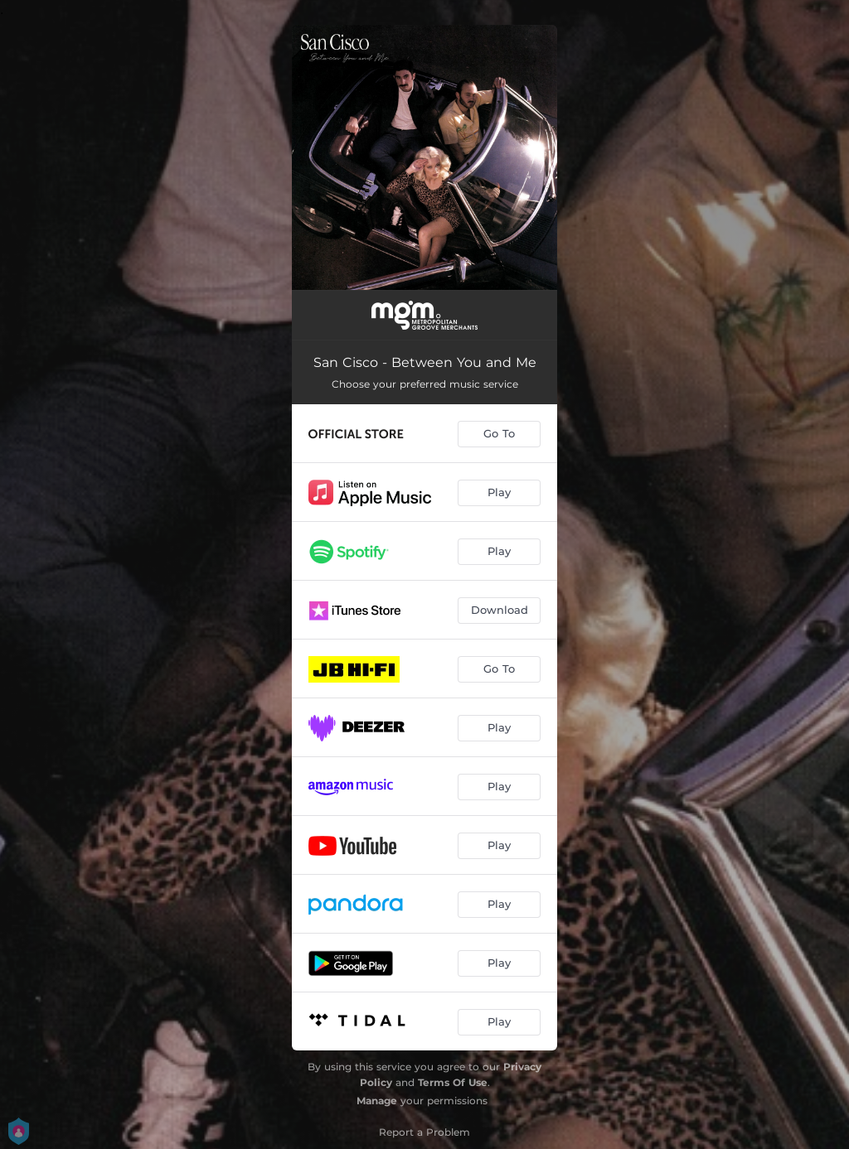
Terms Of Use (453, 1082)
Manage (377, 1100)
